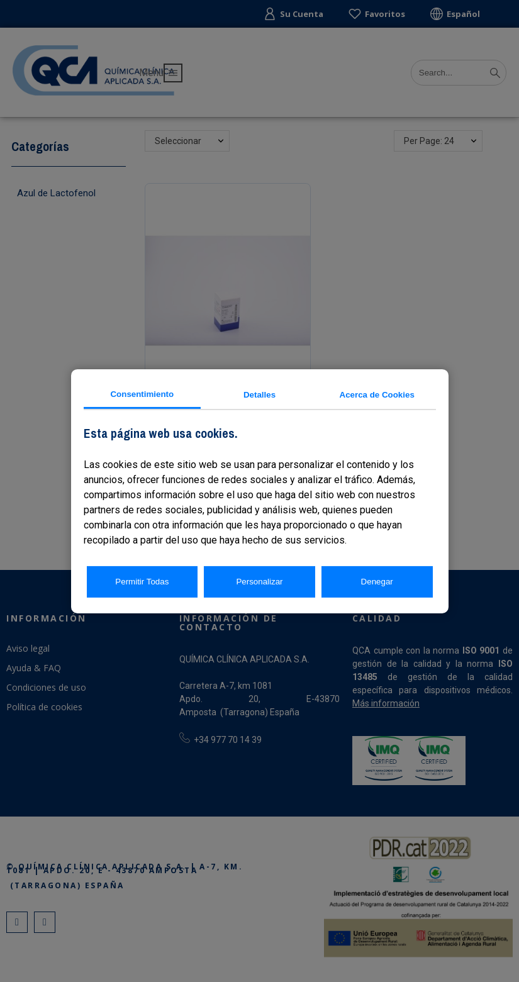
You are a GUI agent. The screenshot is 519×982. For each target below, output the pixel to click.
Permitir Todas (142, 581)
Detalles (259, 394)
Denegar (377, 581)
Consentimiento (142, 393)
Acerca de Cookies (377, 394)
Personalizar (259, 581)
